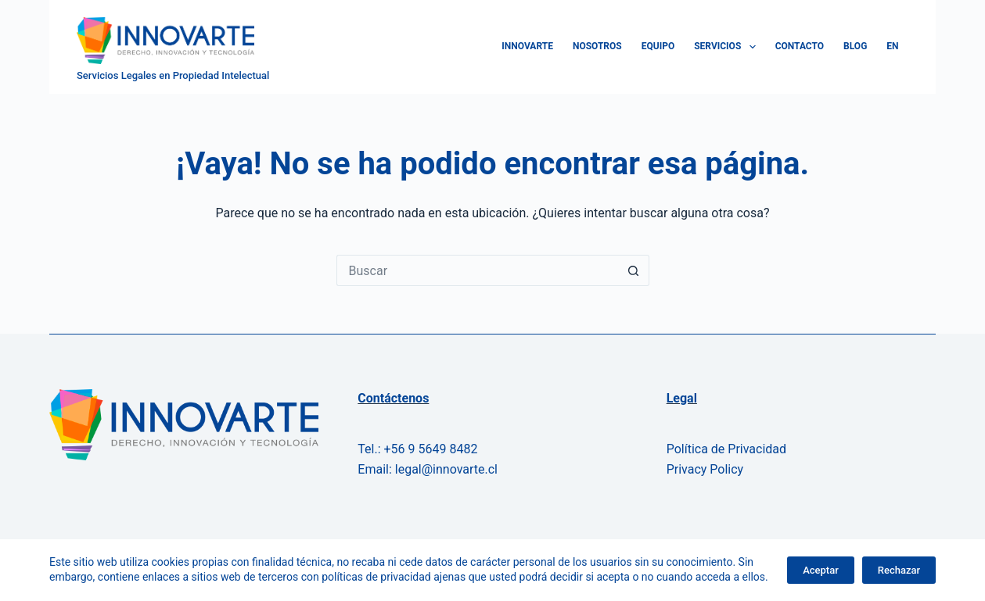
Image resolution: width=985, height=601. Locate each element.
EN (892, 46)
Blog (855, 46)
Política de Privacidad (726, 449)
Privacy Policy (705, 469)
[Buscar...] (477, 270)
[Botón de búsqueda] (633, 270)
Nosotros (597, 46)
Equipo (658, 46)
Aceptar (821, 570)
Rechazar (899, 570)
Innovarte (527, 46)
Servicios (727, 47)
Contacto (799, 46)
